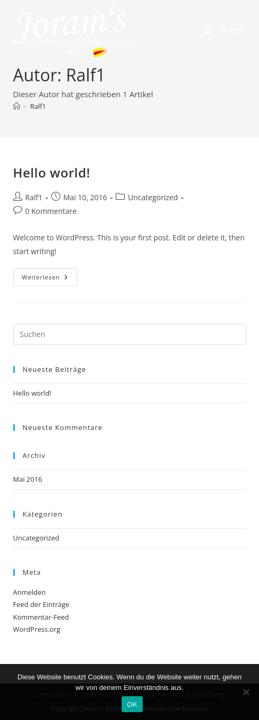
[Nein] (245, 692)
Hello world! (51, 172)
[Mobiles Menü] (224, 30)
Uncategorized (153, 197)
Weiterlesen (50, 274)
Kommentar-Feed (41, 617)
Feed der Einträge (41, 604)
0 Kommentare (51, 211)
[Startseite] (16, 106)
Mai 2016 (27, 479)
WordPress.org (37, 629)
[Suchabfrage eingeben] (129, 334)
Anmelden (29, 592)
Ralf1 (38, 106)
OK (132, 704)
